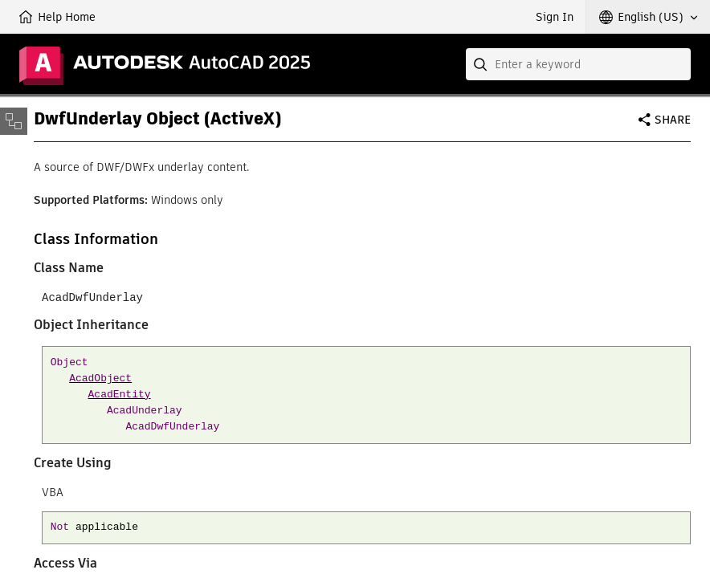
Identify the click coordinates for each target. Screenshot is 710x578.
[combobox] (578, 64)
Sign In (554, 17)
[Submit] (482, 64)
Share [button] (673, 119)
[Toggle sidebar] (13, 121)
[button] (648, 17)
